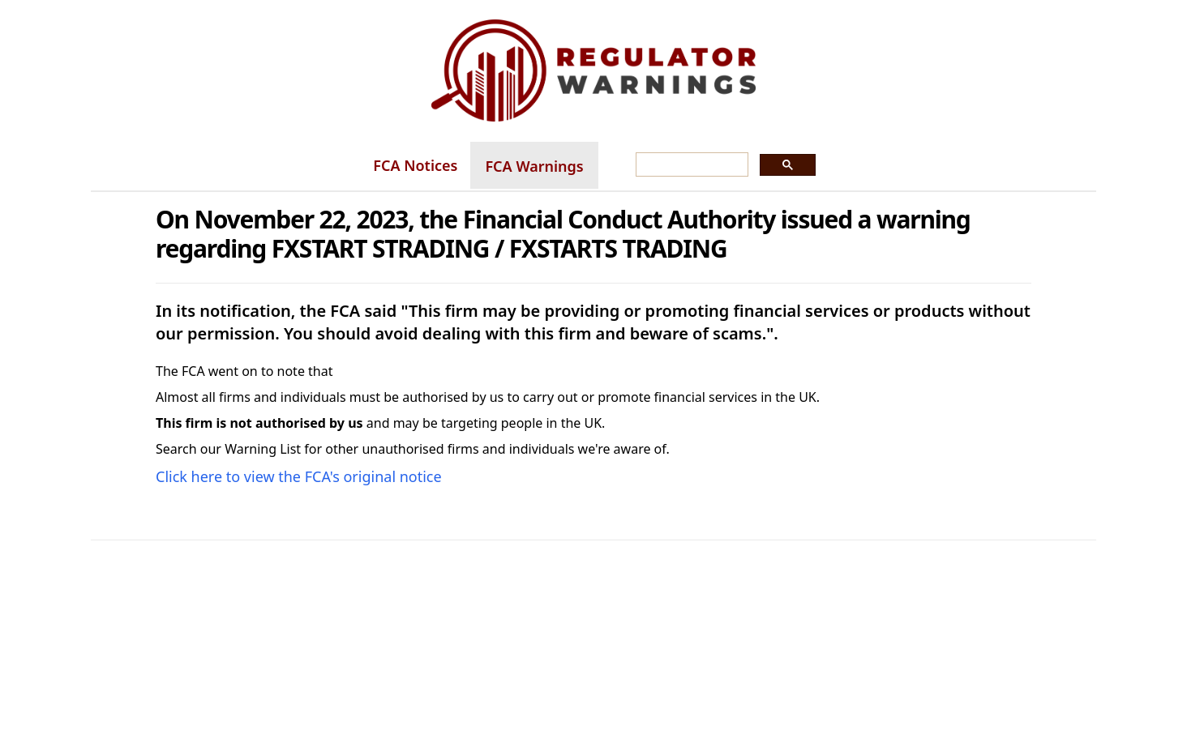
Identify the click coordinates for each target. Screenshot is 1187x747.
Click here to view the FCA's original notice (299, 476)
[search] (690, 165)
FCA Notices (415, 165)
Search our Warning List (228, 449)
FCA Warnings (534, 166)
